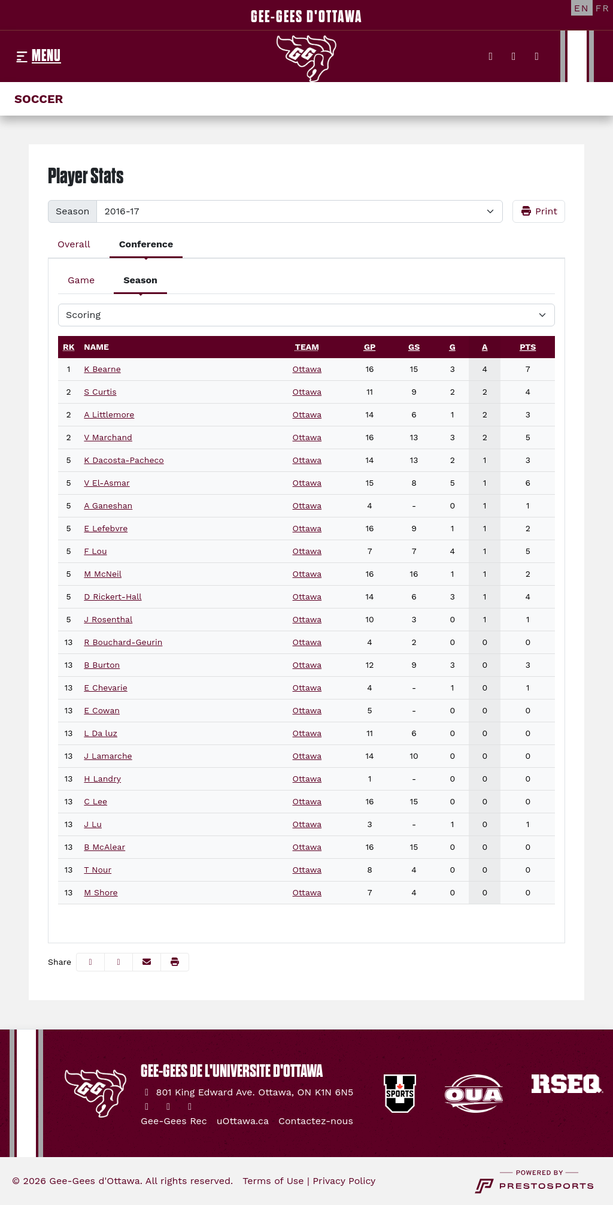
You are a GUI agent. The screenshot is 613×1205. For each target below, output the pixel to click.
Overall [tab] (73, 244)
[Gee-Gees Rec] (174, 1121)
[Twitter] (491, 56)
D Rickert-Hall (112, 596)
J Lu (93, 824)
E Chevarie (105, 687)
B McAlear (104, 847)
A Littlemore (109, 414)
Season (72, 211)
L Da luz (100, 733)
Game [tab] (81, 280)
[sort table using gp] (369, 347)
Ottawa (307, 369)
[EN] (582, 8)
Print (539, 211)
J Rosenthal (108, 619)
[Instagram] (514, 56)
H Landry (102, 778)
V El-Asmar (106, 483)
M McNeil (103, 574)
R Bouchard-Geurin (123, 642)
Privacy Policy (343, 1180)
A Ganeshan (108, 505)
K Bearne (102, 369)
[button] (174, 962)
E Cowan (102, 710)
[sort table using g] (453, 347)
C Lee (95, 801)
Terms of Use (273, 1180)
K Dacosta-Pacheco (123, 460)
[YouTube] (537, 56)
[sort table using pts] (528, 347)
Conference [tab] (146, 244)
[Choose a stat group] (306, 315)
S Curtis (100, 391)
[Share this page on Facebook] (90, 962)
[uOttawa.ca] (243, 1121)
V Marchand (108, 437)
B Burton (102, 665)
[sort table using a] (484, 347)
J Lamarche (108, 756)
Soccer (38, 99)
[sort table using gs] (414, 347)
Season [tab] (140, 280)
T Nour (97, 869)
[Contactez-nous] (315, 1121)
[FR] (603, 8)
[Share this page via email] (146, 962)
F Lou (95, 551)
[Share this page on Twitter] (118, 962)
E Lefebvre (106, 528)
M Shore (100, 892)
